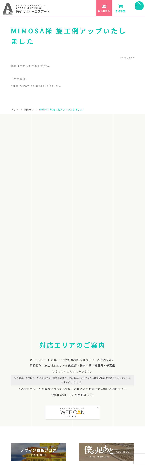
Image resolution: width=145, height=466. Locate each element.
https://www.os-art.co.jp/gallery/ (36, 86)
